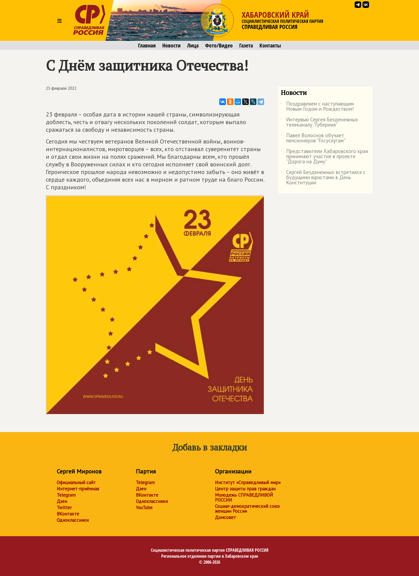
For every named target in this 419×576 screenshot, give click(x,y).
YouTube (144, 507)
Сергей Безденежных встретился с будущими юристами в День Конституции (323, 178)
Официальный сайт (76, 482)
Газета (246, 46)
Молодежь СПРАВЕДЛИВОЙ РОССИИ (244, 497)
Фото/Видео (219, 46)
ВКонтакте (68, 513)
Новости (171, 46)
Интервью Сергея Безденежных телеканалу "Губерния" (319, 122)
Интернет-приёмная (78, 488)
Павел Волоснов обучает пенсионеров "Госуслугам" (313, 138)
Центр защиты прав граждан (245, 488)
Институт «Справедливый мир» (248, 482)
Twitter (64, 507)
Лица (193, 46)
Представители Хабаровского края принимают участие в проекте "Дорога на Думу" (324, 157)
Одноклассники (73, 520)
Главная (147, 46)
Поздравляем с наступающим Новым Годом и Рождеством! (317, 106)
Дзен (62, 501)
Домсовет (225, 517)
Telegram (66, 495)
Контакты (270, 46)
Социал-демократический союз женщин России (247, 509)
